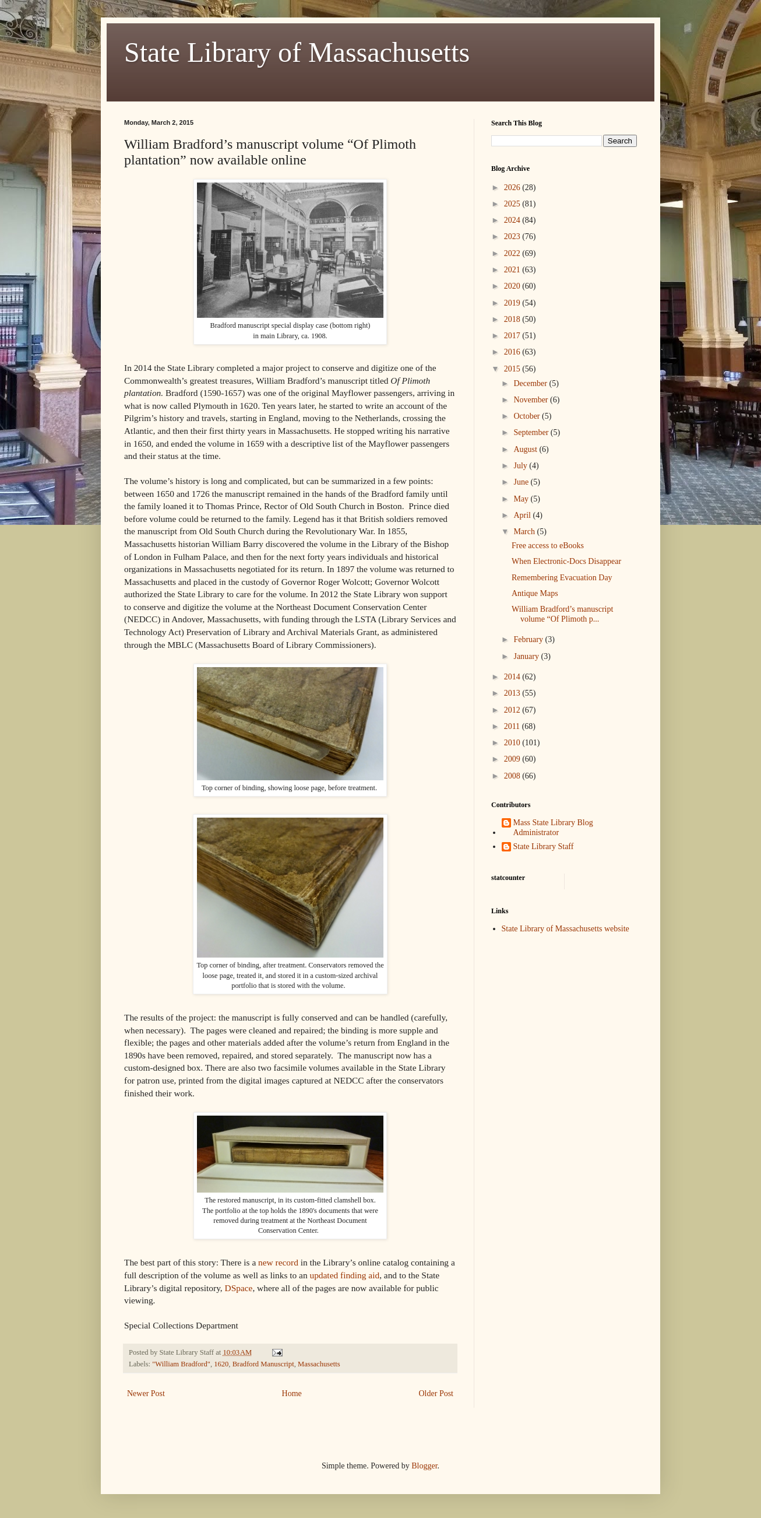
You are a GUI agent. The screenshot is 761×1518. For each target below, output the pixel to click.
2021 (513, 269)
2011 (513, 726)
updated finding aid (344, 1275)
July (521, 465)
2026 (513, 187)
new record (278, 1262)
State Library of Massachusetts (297, 52)
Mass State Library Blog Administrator (553, 827)
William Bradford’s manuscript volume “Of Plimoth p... (562, 614)
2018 (513, 319)
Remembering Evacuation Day (562, 577)
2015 (513, 368)
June (521, 482)
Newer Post (146, 1393)
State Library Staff (543, 846)
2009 (513, 759)
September (531, 432)
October (527, 416)
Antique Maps (535, 593)
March (525, 531)
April (523, 515)
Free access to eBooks (548, 545)
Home (292, 1393)
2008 (513, 776)
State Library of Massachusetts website (565, 928)
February (529, 639)
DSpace (239, 1288)
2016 (513, 352)
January (527, 656)
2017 (513, 335)
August (526, 449)
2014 (513, 676)
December (531, 383)
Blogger (424, 1465)
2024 (513, 220)
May (521, 499)
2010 (513, 742)
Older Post (436, 1393)
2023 (513, 236)
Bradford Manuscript (263, 1364)
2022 (513, 253)
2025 (513, 203)
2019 (513, 303)
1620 (221, 1364)
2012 (513, 710)
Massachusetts (319, 1364)
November (531, 399)
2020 (513, 286)
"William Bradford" (181, 1364)
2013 (513, 693)
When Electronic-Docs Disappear (566, 561)
